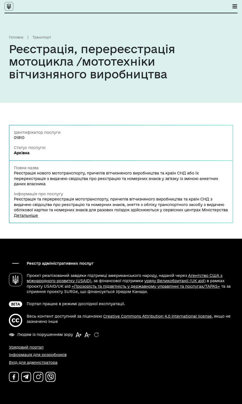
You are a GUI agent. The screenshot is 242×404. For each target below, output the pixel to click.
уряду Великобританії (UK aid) (175, 281)
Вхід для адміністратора (33, 362)
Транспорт (41, 37)
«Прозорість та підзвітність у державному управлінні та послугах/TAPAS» (146, 286)
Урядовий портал (26, 347)
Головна (16, 37)
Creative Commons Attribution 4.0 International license (157, 316)
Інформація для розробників (38, 354)
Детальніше (26, 215)
